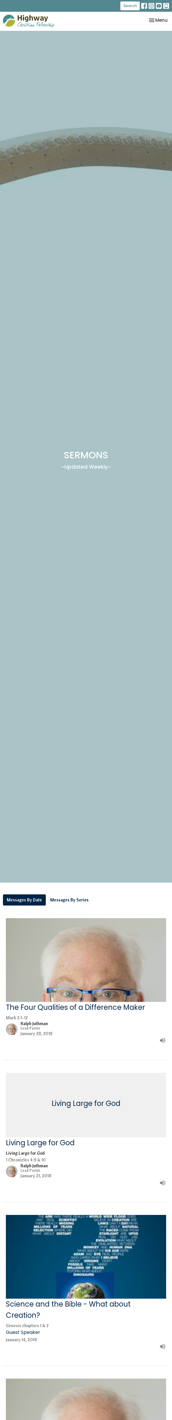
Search (130, 6)
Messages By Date (24, 900)
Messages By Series (69, 900)
